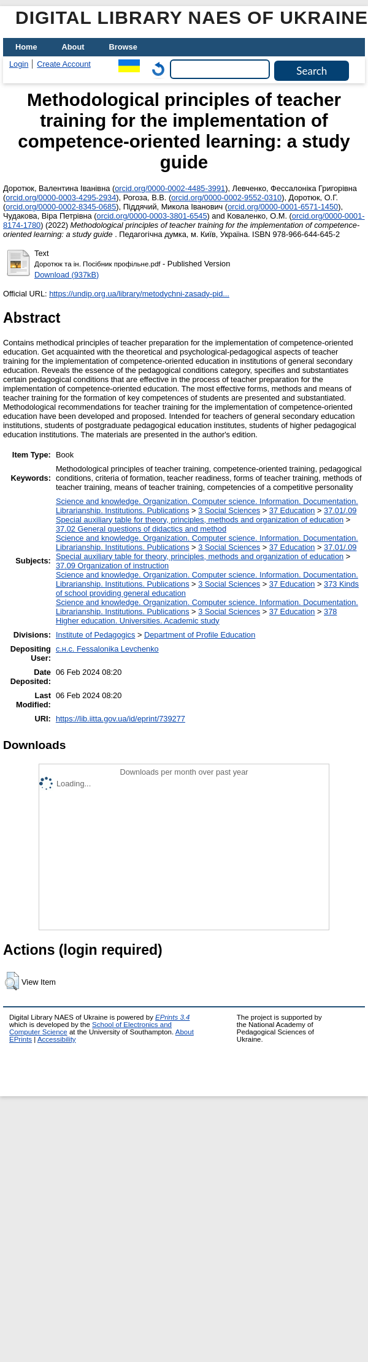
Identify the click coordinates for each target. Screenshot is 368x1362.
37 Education (292, 510)
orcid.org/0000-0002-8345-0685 (61, 206)
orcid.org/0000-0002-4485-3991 (170, 188)
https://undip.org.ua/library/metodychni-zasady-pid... (139, 293)
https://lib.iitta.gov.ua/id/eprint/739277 (120, 718)
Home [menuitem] (26, 46)
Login (18, 64)
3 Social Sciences (229, 510)
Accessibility (56, 1039)
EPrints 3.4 (172, 1017)
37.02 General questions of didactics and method (141, 528)
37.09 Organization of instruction (112, 565)
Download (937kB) (66, 274)
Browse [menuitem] (123, 46)
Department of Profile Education (199, 634)
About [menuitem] (73, 46)
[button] (12, 981)
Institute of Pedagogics (95, 634)
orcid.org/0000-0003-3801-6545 (152, 215)
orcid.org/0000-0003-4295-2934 (61, 197)
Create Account (64, 64)
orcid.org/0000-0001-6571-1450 (283, 206)
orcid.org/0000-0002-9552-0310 (226, 197)
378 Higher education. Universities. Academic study (196, 616)
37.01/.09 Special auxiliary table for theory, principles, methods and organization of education (206, 515)
